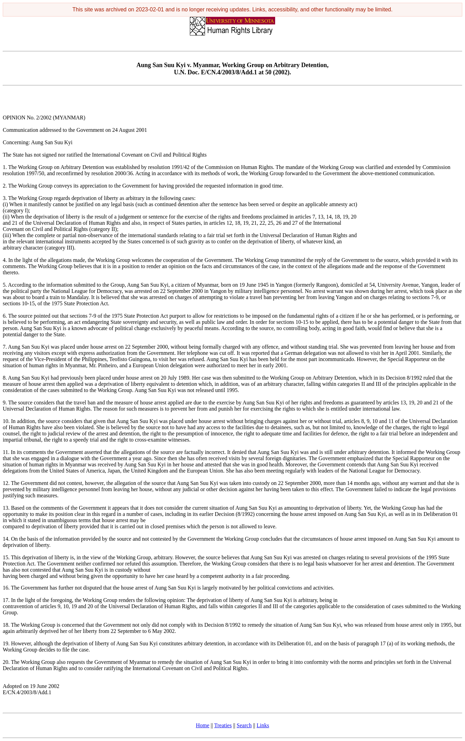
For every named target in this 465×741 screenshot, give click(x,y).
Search (244, 725)
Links (263, 725)
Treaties (223, 725)
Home (202, 725)
